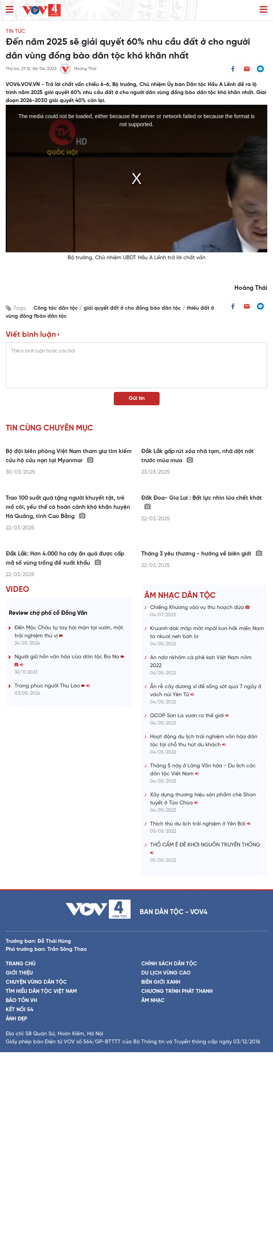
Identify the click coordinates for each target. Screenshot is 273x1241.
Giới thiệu (19, 1162)
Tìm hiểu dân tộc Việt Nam (41, 1180)
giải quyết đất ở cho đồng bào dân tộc (133, 308)
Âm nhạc (153, 1189)
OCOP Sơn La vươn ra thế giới (189, 905)
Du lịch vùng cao (166, 1162)
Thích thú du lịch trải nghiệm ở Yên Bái (200, 1013)
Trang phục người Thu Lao (52, 875)
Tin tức (15, 31)
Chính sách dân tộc (169, 1153)
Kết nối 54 (19, 1199)
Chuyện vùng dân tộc (36, 1171)
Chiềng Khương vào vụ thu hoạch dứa (199, 796)
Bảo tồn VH (21, 1189)
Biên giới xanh (160, 1171)
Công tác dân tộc (56, 308)
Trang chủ (21, 1153)
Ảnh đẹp (16, 1208)
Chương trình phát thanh (177, 1180)
